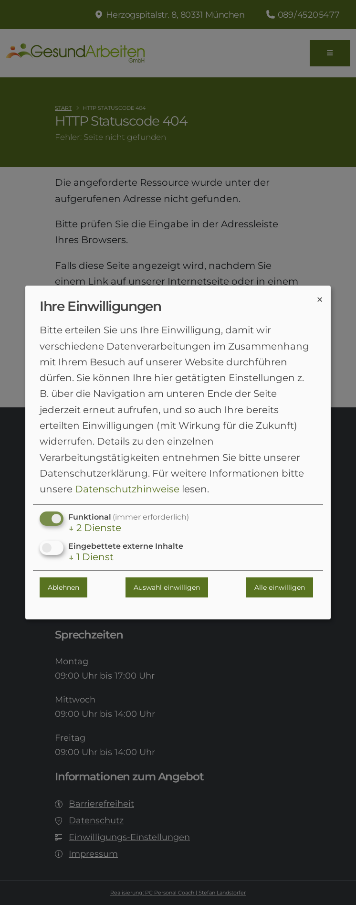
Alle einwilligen (279, 587)
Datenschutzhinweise (127, 489)
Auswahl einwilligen (167, 587)
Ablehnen (63, 587)
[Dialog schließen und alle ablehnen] (320, 299)
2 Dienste (94, 528)
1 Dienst (91, 557)
